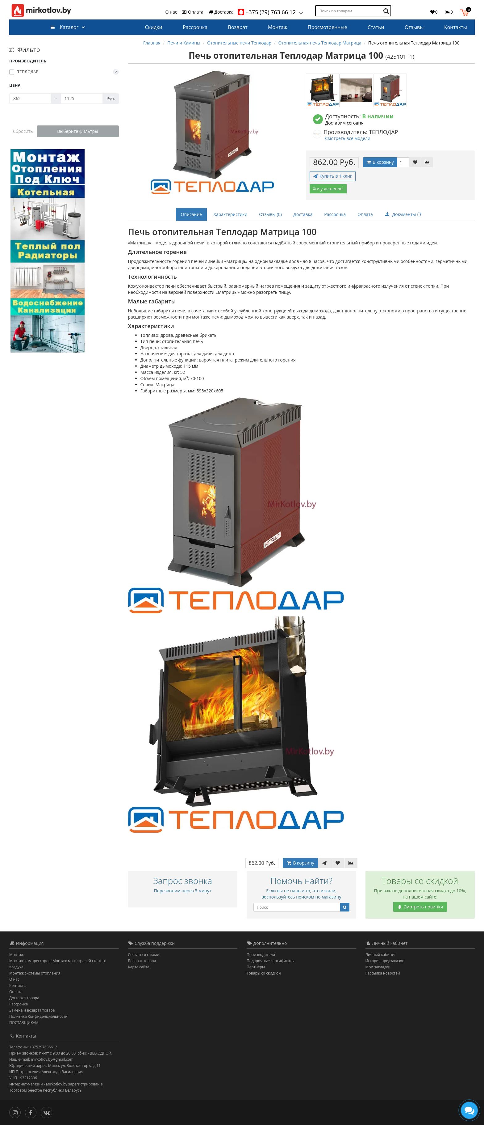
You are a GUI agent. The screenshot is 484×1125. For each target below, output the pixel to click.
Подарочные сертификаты (270, 960)
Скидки (153, 27)
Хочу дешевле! (328, 189)
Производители (261, 954)
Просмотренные (327, 27)
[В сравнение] (427, 162)
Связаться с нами (143, 954)
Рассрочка (195, 27)
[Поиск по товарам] (386, 11)
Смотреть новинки (420, 907)
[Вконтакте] (48, 1112)
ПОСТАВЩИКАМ (24, 1022)
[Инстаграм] (16, 1112)
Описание (191, 214)
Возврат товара (142, 960)
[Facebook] (32, 1112)
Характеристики (231, 214)
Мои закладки (378, 967)
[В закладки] (415, 162)
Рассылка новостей (382, 973)
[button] (466, 11)
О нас (171, 12)
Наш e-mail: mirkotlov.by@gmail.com (41, 1059)
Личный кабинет (380, 954)
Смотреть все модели (347, 138)
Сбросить (23, 131)
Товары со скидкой (264, 973)
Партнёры (256, 967)
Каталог (64, 27)
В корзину (380, 162)
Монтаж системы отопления (34, 973)
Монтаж (277, 27)
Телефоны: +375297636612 (33, 1047)
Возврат (238, 27)
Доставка (221, 12)
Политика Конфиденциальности (38, 1016)
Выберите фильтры (77, 131)
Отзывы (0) (270, 214)
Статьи (376, 27)
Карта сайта (138, 967)
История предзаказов (384, 960)
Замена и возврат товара (32, 1010)
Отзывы (414, 27)
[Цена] (30, 98)
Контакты (455, 27)
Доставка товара (24, 997)
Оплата (192, 12)
